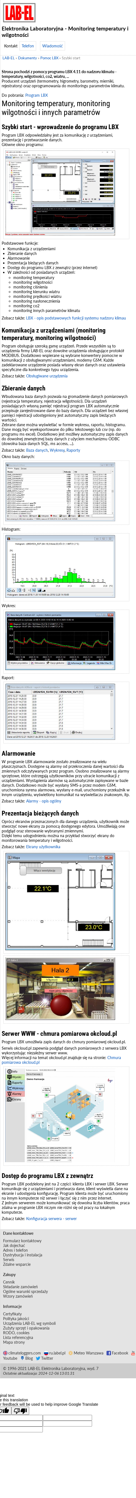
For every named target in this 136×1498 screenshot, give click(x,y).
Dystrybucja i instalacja (22, 1254)
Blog (26, 1358)
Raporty (73, 450)
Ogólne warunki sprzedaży (25, 1291)
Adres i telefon (15, 1250)
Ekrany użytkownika (43, 846)
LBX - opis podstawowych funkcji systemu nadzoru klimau (76, 318)
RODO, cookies (16, 1332)
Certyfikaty (12, 1314)
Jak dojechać (14, 1245)
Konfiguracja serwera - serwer (51, 1218)
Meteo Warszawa (85, 1353)
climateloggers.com (22, 1353)
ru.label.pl (54, 1353)
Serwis (8, 1259)
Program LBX (36, 95)
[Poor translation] (20, 1411)
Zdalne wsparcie (17, 1264)
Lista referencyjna (18, 1337)
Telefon (28, 46)
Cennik (9, 1282)
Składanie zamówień (20, 1286)
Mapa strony (14, 1342)
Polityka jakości (16, 1318)
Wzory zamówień (18, 1296)
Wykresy (57, 450)
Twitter (44, 1358)
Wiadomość (52, 46)
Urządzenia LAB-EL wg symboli (29, 1323)
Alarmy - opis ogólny (43, 801)
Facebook (117, 1353)
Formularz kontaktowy (22, 1240)
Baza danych (37, 450)
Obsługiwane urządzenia (47, 376)
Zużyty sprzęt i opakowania (26, 1328)
